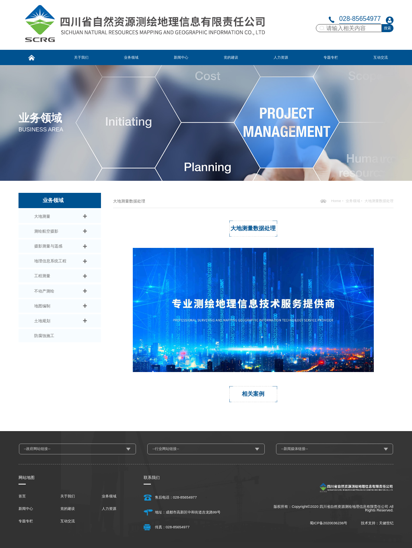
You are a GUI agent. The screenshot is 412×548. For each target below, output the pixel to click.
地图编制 (42, 306)
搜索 (387, 28)
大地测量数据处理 (379, 201)
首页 (22, 496)
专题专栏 (26, 521)
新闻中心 (26, 509)
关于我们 (67, 496)
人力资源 (109, 509)
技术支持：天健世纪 (377, 523)
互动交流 (67, 521)
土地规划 (42, 321)
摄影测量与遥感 (48, 246)
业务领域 (353, 201)
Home (336, 201)
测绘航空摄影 (46, 231)
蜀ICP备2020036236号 (329, 523)
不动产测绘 (44, 291)
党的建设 (67, 509)
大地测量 (42, 216)
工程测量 (42, 276)
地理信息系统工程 (50, 261)
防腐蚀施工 (44, 335)
